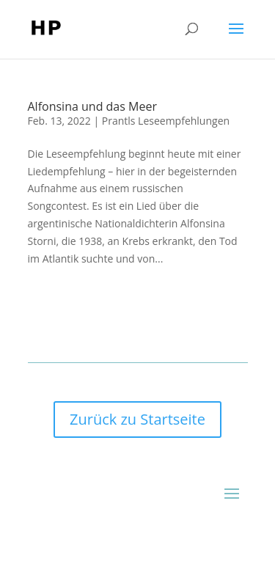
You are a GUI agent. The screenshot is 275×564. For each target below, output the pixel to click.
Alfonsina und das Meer (92, 106)
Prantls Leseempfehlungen (166, 121)
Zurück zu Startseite (137, 419)
